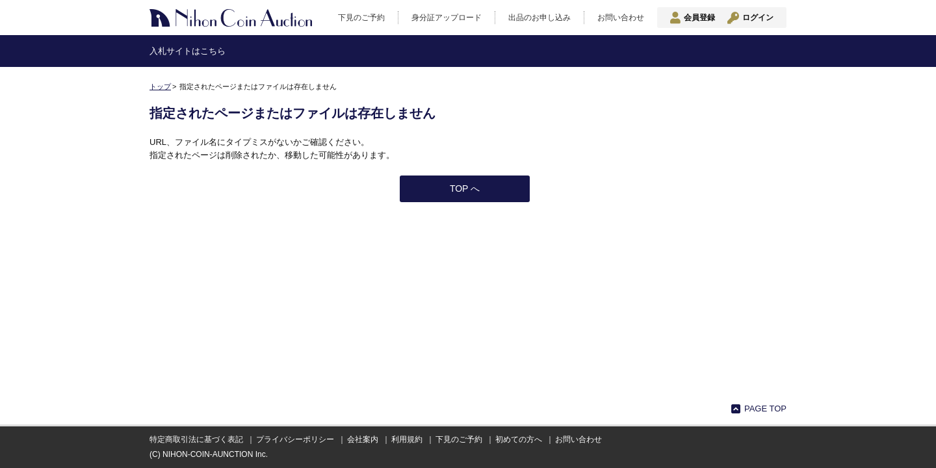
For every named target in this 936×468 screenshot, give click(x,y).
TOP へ (465, 188)
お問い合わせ (620, 17)
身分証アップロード (446, 17)
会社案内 (362, 439)
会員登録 (699, 17)
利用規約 (406, 439)
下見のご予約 (361, 17)
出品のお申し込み (539, 17)
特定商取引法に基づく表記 (196, 439)
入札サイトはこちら (188, 51)
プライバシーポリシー (295, 439)
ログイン (758, 17)
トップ (160, 86)
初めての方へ (518, 439)
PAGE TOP (765, 408)
